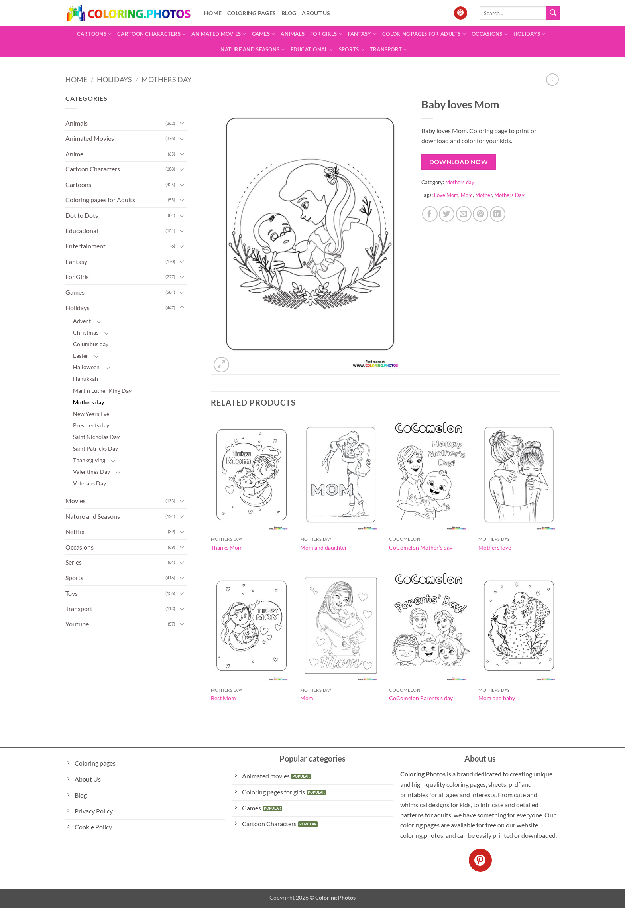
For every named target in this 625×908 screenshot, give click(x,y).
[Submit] (553, 13)
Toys (71, 593)
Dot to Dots (81, 215)
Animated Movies (218, 34)
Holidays (529, 34)
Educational (312, 49)
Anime (74, 154)
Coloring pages (251, 13)
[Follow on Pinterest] (460, 13)
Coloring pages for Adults (424, 34)
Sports (351, 49)
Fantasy (362, 34)
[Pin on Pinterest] (480, 214)
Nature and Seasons (252, 49)
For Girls (326, 34)
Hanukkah (85, 378)
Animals (293, 34)
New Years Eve (91, 413)
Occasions (490, 34)
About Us (316, 13)
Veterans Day (89, 483)
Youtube (77, 624)
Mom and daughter (323, 547)
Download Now (458, 161)
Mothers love (494, 547)
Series (73, 562)
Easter (80, 355)
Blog (288, 13)
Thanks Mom (227, 547)
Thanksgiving (89, 460)
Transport (388, 49)
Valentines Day (91, 471)
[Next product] (552, 79)
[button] (221, 364)
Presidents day (91, 425)
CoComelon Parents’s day (421, 698)
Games (263, 34)
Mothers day (166, 79)
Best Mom (223, 698)
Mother (483, 195)
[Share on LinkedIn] (497, 214)
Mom (467, 195)
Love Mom (446, 195)
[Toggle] (182, 123)
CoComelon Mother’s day (420, 547)
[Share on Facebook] (430, 214)
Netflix (75, 531)
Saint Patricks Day (95, 448)
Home (213, 13)
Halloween (86, 367)
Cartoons (94, 34)
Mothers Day (509, 195)
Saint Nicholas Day (96, 436)
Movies (75, 500)
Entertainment (85, 246)
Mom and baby (496, 698)
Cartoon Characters (151, 34)
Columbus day (90, 344)
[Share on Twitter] (446, 214)
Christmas (85, 332)
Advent (82, 320)
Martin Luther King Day (102, 390)
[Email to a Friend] (464, 214)
